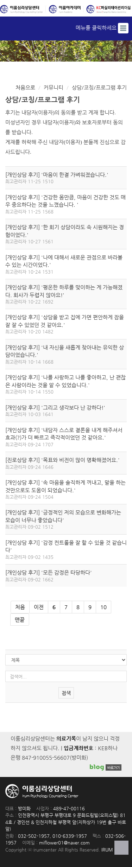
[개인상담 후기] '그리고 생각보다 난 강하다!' (55, 407)
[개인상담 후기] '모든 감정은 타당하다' (48, 572)
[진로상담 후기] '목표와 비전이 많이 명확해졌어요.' (62, 460)
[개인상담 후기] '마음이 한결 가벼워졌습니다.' (56, 175)
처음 (20, 607)
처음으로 (25, 87)
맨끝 (20, 620)
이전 (39, 607)
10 (101, 605)
